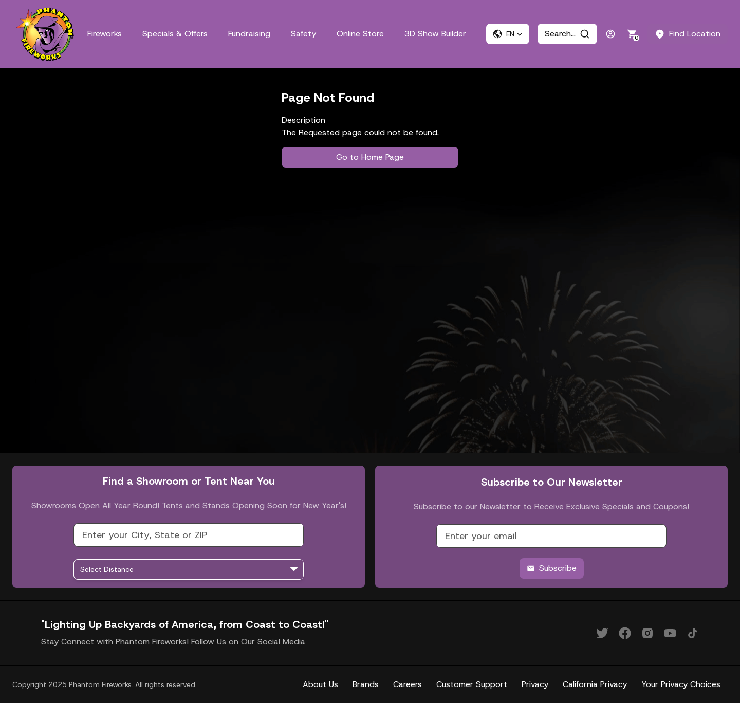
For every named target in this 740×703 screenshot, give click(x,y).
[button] (508, 34)
